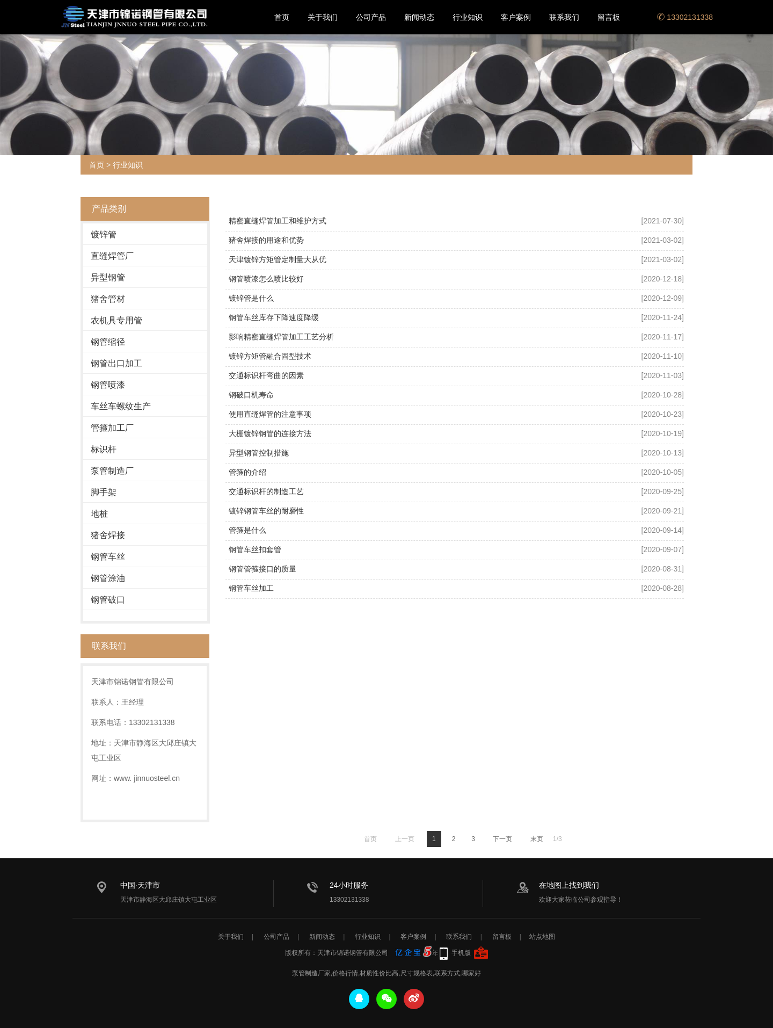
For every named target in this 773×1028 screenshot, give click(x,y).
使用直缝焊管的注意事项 (270, 414)
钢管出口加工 (116, 363)
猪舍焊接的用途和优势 (266, 240)
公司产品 (371, 17)
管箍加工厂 (112, 427)
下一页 (502, 839)
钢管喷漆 (108, 384)
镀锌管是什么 (251, 298)
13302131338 (685, 17)
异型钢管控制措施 (259, 452)
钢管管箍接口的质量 (262, 568)
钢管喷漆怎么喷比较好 (266, 278)
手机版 (461, 953)
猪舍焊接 (108, 535)
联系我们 (564, 17)
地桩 (99, 513)
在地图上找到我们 (569, 885)
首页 (281, 17)
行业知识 (468, 17)
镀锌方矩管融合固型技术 (270, 356)
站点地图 (542, 936)
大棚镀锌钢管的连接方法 (270, 433)
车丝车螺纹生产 (121, 406)
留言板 (608, 17)
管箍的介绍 (247, 472)
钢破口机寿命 (251, 394)
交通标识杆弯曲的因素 (266, 375)
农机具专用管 (116, 320)
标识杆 (103, 449)
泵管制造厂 (112, 470)
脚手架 (103, 492)
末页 (536, 839)
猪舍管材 (108, 298)
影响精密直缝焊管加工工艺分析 (281, 336)
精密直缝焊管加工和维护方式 (277, 220)
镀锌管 (103, 234)
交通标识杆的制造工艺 (266, 491)
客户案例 (516, 17)
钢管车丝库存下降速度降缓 (274, 317)
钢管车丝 (108, 556)
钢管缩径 (108, 341)
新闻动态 (419, 17)
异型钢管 (108, 277)
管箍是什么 (247, 530)
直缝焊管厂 (112, 255)
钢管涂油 (108, 578)
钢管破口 (108, 599)
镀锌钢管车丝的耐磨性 (266, 510)
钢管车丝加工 (251, 588)
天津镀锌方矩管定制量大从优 (277, 259)
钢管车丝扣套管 (255, 549)
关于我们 (323, 17)
